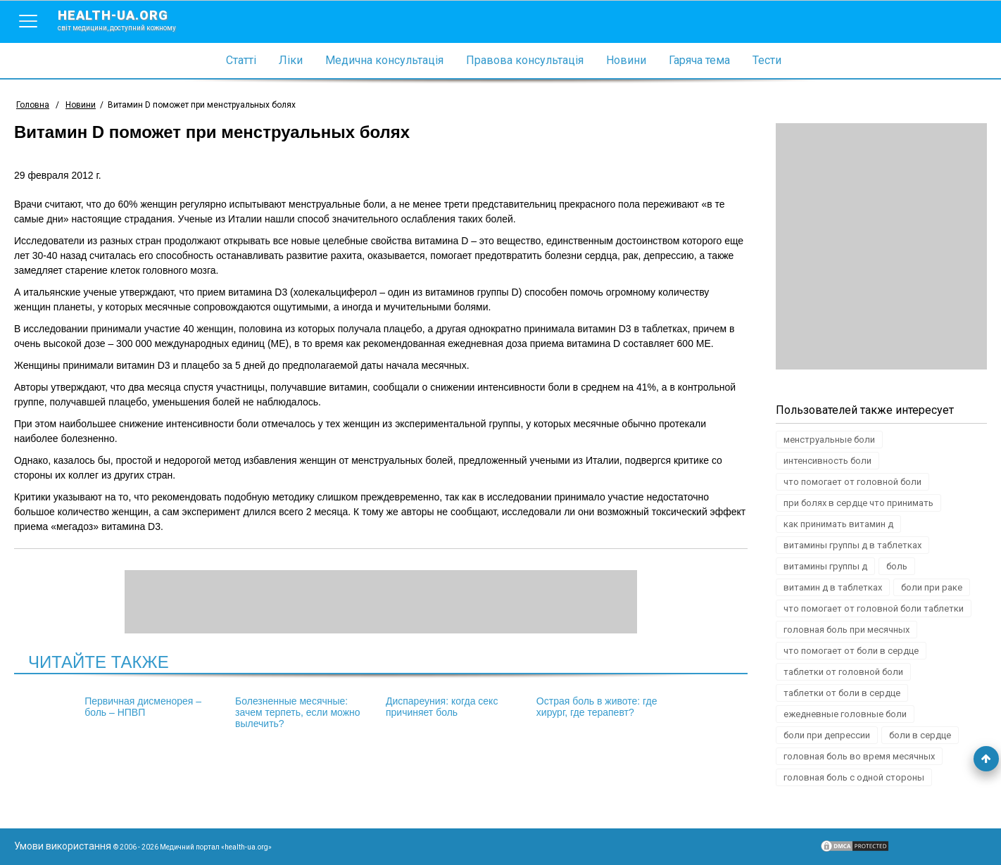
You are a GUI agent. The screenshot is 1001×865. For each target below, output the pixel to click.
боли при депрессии (826, 735)
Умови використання (62, 846)
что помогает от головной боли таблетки (873, 608)
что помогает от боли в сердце (851, 650)
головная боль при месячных (846, 629)
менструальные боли (829, 439)
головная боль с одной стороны (853, 777)
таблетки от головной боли (843, 672)
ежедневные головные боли (845, 714)
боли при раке (931, 587)
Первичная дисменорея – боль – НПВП (142, 706)
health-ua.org (128, 20)
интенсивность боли (827, 460)
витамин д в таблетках (832, 587)
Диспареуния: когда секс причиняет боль (442, 706)
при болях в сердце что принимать (858, 503)
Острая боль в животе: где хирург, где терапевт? (596, 706)
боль (896, 566)
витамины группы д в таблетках (852, 545)
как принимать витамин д (838, 524)
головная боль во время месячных (859, 756)
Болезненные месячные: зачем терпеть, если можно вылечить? (297, 712)
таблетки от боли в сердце (841, 693)
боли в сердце (920, 735)
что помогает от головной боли (852, 481)
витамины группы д (825, 566)
